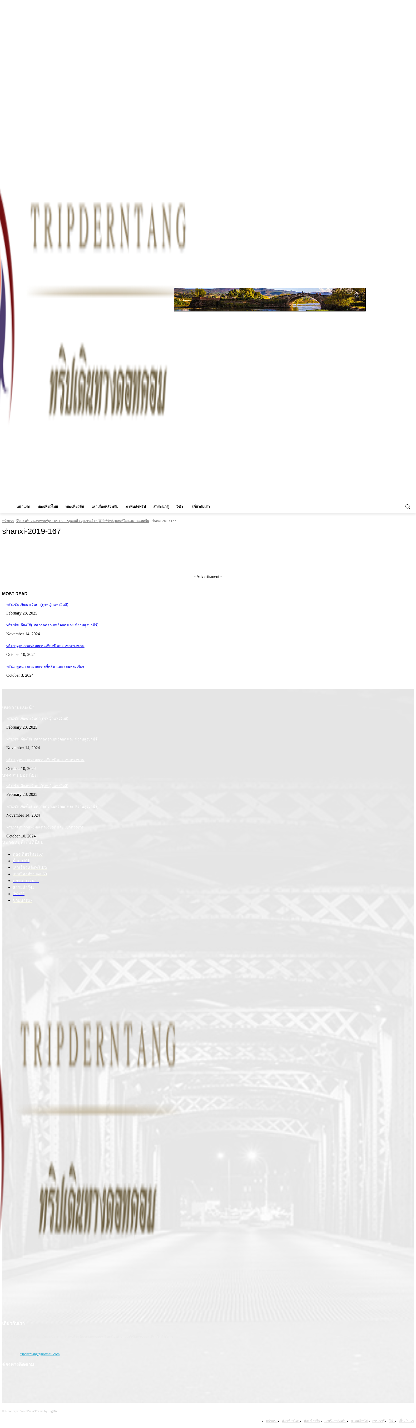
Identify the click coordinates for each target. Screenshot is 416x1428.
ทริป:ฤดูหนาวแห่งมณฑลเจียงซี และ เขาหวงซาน (45, 646)
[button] (407, 506)
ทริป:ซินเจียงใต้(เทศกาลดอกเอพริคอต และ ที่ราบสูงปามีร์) (52, 625)
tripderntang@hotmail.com (40, 1354)
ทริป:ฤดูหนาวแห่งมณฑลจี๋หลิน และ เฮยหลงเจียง (45, 666)
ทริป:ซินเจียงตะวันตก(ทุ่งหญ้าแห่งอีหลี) (37, 604)
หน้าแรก (8, 521)
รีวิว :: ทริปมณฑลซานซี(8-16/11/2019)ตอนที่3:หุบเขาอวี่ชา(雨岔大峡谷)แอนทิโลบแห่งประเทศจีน (82, 521)
